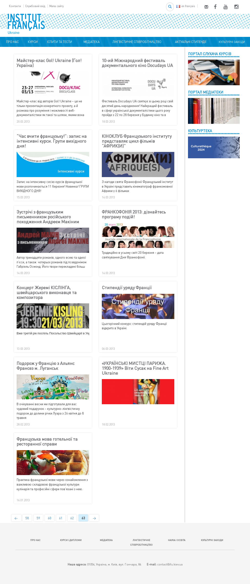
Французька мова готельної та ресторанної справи (47, 441)
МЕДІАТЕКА (91, 42)
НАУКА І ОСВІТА (176, 540)
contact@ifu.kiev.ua (170, 564)
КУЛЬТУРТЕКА (200, 130)
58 (27, 518)
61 (60, 518)
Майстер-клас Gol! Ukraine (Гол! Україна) (49, 63)
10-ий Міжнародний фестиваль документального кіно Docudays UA (137, 63)
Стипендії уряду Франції (127, 287)
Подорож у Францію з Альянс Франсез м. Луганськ (45, 366)
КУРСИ (33, 42)
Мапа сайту (56, 6)
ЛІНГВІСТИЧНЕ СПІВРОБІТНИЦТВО (136, 42)
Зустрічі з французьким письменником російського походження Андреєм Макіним (48, 217)
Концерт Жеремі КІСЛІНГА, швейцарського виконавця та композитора (47, 292)
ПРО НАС (12, 42)
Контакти (15, 6)
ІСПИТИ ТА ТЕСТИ (59, 42)
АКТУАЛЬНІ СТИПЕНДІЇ (190, 42)
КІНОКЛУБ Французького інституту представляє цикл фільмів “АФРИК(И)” (137, 141)
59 (38, 518)
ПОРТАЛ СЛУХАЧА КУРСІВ (209, 54)
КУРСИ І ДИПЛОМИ (71, 540)
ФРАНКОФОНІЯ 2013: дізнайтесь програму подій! (134, 214)
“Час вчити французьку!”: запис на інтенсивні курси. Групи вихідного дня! (52, 141)
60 (49, 518)
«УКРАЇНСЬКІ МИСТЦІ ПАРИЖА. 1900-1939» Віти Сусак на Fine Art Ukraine (135, 368)
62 (72, 518)
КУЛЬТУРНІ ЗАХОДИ (231, 42)
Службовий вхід (35, 6)
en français (185, 6)
